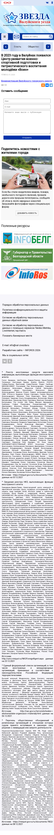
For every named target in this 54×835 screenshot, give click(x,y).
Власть (17, 46)
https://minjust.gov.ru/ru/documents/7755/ (33, 479)
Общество (33, 46)
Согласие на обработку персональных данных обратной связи (22, 323)
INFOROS (30, 354)
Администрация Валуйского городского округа (26, 81)
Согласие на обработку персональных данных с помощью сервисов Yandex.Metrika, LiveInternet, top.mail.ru (26, 332)
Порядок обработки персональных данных (25, 309)
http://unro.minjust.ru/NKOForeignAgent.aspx (23, 663)
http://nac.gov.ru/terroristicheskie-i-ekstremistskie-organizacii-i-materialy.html (27, 716)
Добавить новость (27, 217)
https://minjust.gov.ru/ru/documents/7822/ (33, 826)
